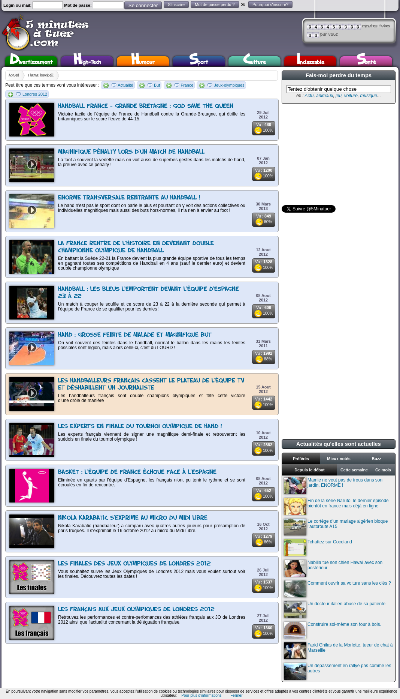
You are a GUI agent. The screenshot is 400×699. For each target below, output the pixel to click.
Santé (366, 61)
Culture (254, 61)
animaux (324, 95)
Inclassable (310, 61)
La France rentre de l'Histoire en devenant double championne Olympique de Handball (136, 247)
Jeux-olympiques (229, 85)
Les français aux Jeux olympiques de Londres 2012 (136, 609)
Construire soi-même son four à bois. (332, 630)
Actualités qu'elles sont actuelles (338, 444)
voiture (351, 95)
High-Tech (87, 61)
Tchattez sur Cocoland (318, 547)
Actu (308, 95)
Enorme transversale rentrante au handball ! (129, 197)
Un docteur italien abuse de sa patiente (334, 609)
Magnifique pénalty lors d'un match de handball (131, 152)
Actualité (125, 85)
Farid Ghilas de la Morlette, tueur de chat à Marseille (338, 650)
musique (368, 95)
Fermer (236, 695)
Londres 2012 (34, 94)
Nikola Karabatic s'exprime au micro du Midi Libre (132, 518)
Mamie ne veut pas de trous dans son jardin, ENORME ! (333, 485)
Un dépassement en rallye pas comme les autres (337, 671)
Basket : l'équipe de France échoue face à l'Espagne (137, 472)
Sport (198, 61)
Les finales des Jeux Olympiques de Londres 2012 (134, 563)
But (157, 85)
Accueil (14, 75)
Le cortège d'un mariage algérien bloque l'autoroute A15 (336, 527)
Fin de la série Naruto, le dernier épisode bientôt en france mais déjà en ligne (336, 506)
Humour (143, 61)
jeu (339, 95)
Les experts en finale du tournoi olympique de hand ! (140, 426)
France (187, 85)
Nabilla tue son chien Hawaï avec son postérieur (333, 568)
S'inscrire (176, 4)
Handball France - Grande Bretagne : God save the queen (145, 106)
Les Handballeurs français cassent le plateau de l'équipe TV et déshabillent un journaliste (151, 384)
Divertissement (31, 61)
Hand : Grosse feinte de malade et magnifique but (135, 335)
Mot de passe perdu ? (214, 4)
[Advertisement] (338, 154)
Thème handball (41, 75)
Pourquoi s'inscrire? (270, 4)
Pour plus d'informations (201, 695)
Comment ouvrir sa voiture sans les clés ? (337, 588)
